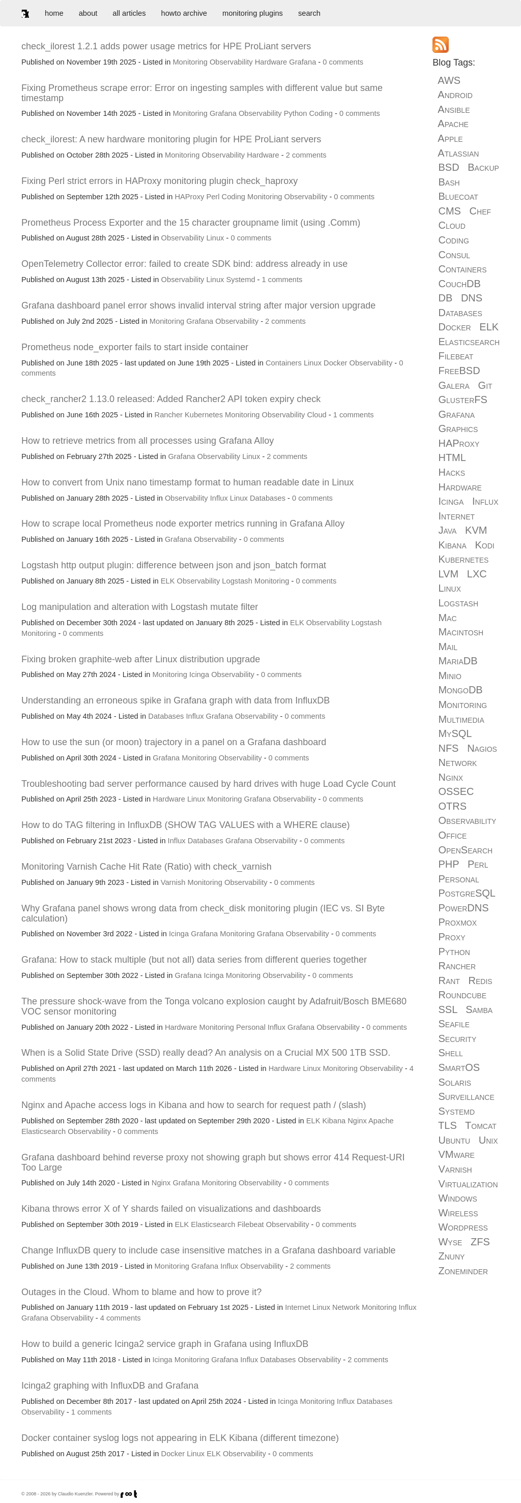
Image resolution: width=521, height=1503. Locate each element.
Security (457, 1038)
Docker (335, 363)
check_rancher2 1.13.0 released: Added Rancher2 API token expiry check (171, 399)
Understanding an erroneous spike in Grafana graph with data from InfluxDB (175, 700)
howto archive (184, 13)
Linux (215, 238)
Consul (454, 254)
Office (452, 835)
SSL (447, 1009)
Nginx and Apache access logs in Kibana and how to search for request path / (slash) (193, 1105)
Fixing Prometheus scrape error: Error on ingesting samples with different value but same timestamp (202, 93)
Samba (479, 1009)
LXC (477, 573)
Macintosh (460, 631)
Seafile (454, 1023)
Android (455, 94)
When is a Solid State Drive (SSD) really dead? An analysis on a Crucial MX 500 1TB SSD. (205, 1053)
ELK (168, 581)
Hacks (451, 472)
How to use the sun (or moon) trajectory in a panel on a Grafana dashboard (173, 742)
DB (445, 297)
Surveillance (466, 1096)
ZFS (480, 1241)
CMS (449, 211)
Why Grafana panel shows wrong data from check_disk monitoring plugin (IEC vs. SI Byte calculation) (203, 913)
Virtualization (468, 1183)
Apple (450, 138)
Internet (297, 1307)
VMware (456, 1154)
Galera (453, 385)
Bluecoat (458, 196)
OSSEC (456, 791)
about (88, 13)
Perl (212, 197)
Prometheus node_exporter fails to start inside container (134, 347)
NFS (448, 748)
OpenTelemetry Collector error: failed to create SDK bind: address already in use (184, 264)
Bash (448, 182)
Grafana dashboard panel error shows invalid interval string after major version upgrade (198, 305)
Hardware (271, 62)
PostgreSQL (466, 893)
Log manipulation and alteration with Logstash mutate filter (139, 607)
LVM (448, 573)
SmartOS (459, 1067)
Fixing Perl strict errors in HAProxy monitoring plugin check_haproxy (159, 181)
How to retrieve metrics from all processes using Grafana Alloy (147, 441)
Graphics (458, 428)
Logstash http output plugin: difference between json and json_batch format (173, 565)
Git (485, 385)
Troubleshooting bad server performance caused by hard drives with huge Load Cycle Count (208, 784)
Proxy (451, 936)
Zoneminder (463, 1270)
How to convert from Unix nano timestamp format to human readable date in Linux (187, 482)
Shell (450, 1052)
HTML (452, 457)
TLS (447, 1125)
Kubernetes (204, 415)
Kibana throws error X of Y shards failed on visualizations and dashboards (171, 1209)
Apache (381, 1121)
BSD (448, 167)
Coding (320, 113)
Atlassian (458, 153)
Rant (448, 980)
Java (447, 530)
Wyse (450, 1241)
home (54, 13)
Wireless (458, 1212)
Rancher (169, 415)
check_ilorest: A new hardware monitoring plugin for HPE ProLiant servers (171, 139)
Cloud (316, 415)
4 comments (120, 1318)
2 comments (306, 155)
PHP (448, 864)
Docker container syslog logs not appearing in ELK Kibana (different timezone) (180, 1438)
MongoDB (460, 689)
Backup (483, 167)
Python (295, 113)
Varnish (173, 882)
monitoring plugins (252, 13)
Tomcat (481, 1125)
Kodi (484, 544)
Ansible (454, 109)
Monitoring (189, 62)
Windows (457, 1198)
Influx (219, 498)
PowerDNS (463, 907)
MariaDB (457, 660)
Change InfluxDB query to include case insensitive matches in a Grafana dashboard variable (208, 1250)
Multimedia (461, 719)
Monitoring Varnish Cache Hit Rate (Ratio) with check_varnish (146, 867)
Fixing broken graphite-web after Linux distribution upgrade (140, 659)
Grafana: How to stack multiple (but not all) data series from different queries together (194, 960)
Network (346, 1307)
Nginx (357, 1121)
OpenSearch (465, 849)
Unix (488, 1140)
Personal (251, 1027)
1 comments (282, 279)
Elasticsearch (43, 1131)
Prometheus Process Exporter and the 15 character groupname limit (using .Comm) (190, 223)
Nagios (482, 748)
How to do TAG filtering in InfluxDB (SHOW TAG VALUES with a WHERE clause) (185, 825)
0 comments (343, 62)
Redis (481, 980)
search (309, 13)
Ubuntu (454, 1140)
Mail (447, 646)
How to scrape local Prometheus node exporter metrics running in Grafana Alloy (182, 523)
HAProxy (189, 197)
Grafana (302, 62)
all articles (129, 13)
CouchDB (459, 283)
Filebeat (251, 1224)
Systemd (240, 279)
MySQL (454, 733)
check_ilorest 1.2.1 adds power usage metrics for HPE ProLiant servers (166, 46)
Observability (231, 62)
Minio (449, 675)
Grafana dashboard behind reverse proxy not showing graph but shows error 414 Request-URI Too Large (212, 1162)
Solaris (454, 1082)
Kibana (334, 1121)
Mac (447, 617)
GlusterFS (462, 399)
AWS (449, 80)
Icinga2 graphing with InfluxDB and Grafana (109, 1386)
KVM (476, 530)
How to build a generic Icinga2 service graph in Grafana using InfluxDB (164, 1344)
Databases (267, 498)
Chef (480, 211)
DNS (471, 297)
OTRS (452, 806)
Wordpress (462, 1227)
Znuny (451, 1256)
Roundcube (462, 994)
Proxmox (457, 922)
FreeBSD (459, 370)
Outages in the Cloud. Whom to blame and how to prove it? (141, 1292)
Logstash (237, 581)
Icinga (199, 674)
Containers (284, 363)
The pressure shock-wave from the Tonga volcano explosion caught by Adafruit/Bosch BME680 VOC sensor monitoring (214, 1006)
